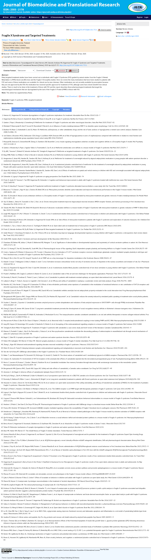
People (22, 17)
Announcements (57, 17)
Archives (9, 24)
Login (146, 17)
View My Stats (104, 549)
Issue (45, 17)
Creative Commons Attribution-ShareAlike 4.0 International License (78, 550)
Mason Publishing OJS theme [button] (70, 558)
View (67, 96)
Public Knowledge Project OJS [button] (48, 558)
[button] (2, 57)
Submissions (34, 17)
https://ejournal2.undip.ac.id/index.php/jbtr (31, 550)
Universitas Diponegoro (23, 558)
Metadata (66, 110)
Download (73, 96)
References (6, 110)
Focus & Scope (70, 17)
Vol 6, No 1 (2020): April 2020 (23, 24)
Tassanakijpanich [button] (38, 24)
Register (140, 17)
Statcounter (5, 553)
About (13, 17)
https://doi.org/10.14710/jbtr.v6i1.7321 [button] (73, 65)
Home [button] (4, 24)
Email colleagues (105, 96)
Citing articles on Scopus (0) (38, 110)
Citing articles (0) (19, 110)
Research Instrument (87, 96)
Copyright (55, 110)
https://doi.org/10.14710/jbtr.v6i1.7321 (83, 30)
